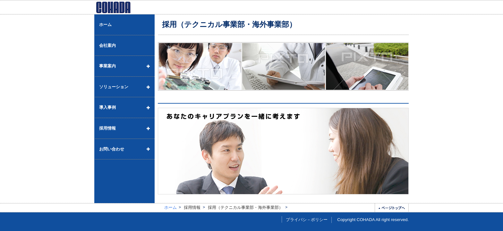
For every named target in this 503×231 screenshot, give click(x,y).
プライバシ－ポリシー (307, 219)
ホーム (170, 207)
